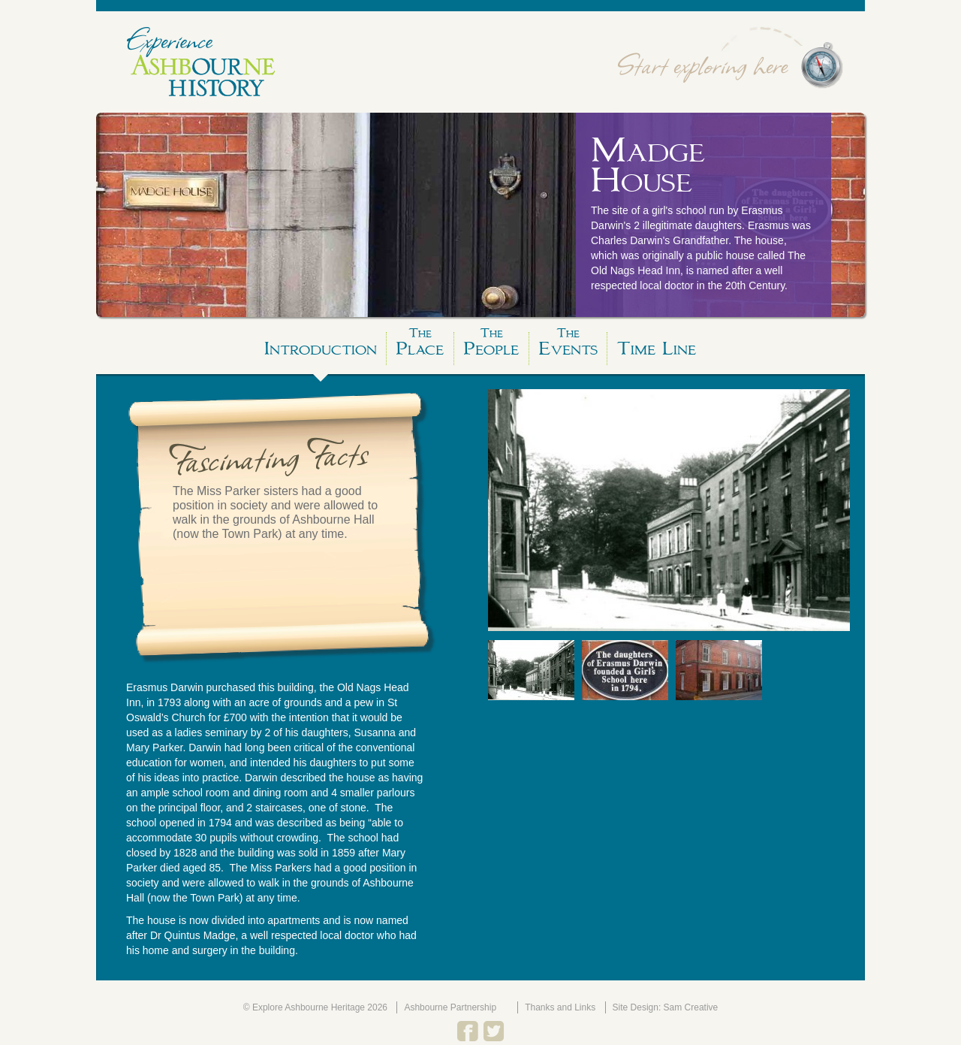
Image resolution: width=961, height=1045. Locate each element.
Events (568, 346)
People (491, 346)
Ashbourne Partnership (450, 1007)
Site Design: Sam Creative (665, 1007)
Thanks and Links (560, 1007)
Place (420, 346)
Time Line (656, 348)
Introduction (320, 348)
